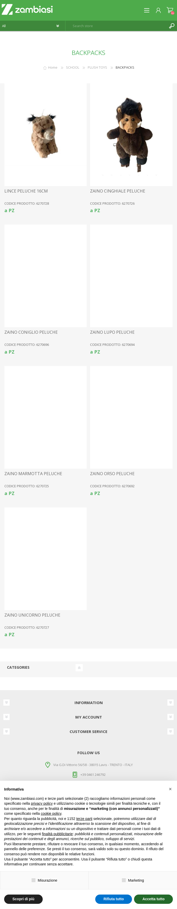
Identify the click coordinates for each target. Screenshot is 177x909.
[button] (170, 789)
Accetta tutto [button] (153, 899)
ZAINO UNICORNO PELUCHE (32, 615)
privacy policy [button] (42, 803)
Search (172, 26)
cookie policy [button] (51, 813)
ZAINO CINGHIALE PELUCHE (117, 191)
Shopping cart (170, 10)
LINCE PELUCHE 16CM (26, 191)
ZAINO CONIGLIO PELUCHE (31, 332)
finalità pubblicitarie (57, 834)
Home (52, 67)
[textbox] (116, 26)
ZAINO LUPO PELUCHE (112, 332)
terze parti (84, 819)
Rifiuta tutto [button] (114, 899)
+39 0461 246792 (93, 774)
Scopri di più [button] (23, 899)
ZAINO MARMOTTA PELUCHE (33, 473)
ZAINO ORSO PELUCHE (112, 473)
